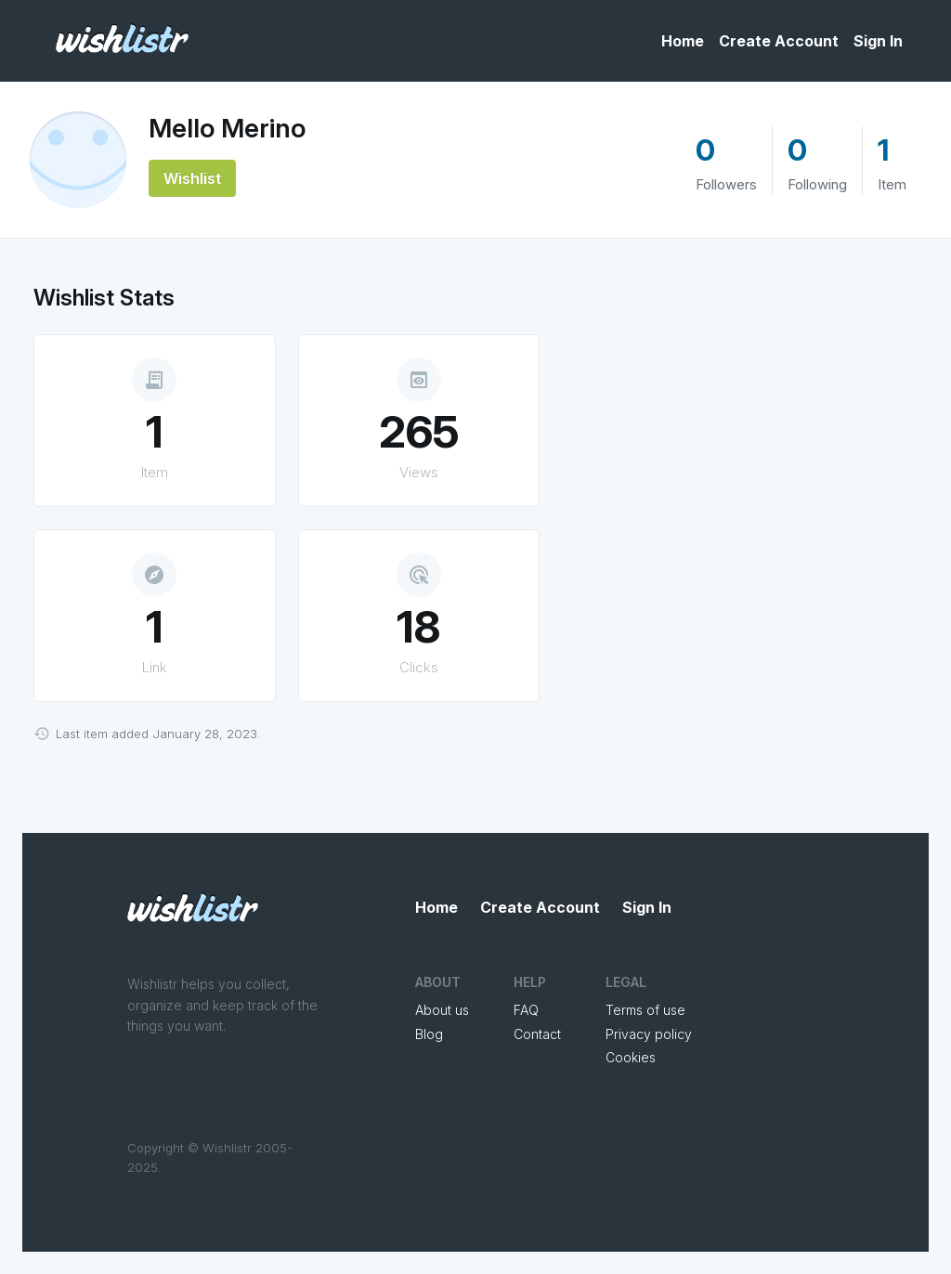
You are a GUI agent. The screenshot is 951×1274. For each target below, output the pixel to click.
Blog (429, 1034)
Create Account (779, 41)
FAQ (526, 1010)
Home (682, 41)
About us (442, 1010)
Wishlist (192, 178)
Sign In (878, 41)
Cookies (631, 1057)
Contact (537, 1034)
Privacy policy (649, 1034)
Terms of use (645, 1010)
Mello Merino (227, 128)
